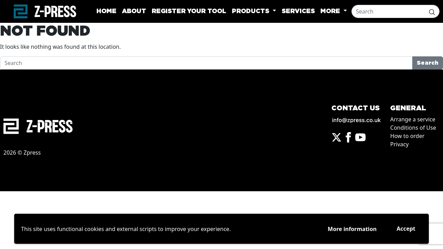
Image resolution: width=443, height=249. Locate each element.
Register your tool (189, 11)
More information (352, 229)
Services (298, 11)
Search (428, 63)
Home (106, 11)
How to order (407, 136)
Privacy (399, 144)
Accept (406, 228)
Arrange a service (412, 119)
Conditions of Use (413, 127)
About (134, 11)
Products (251, 11)
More (331, 11)
